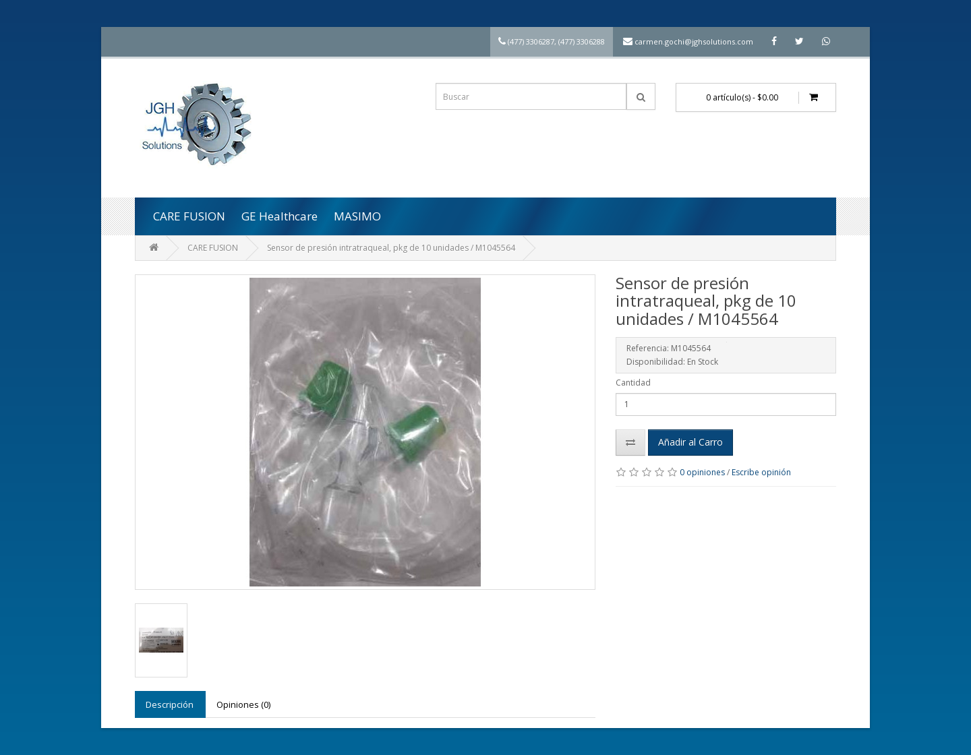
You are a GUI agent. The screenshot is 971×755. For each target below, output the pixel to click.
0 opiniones (702, 472)
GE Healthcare (279, 216)
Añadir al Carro (690, 441)
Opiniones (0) (243, 704)
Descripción (170, 704)
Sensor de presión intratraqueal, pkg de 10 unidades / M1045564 (391, 247)
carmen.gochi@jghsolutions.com (694, 41)
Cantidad (633, 382)
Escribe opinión (761, 472)
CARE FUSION (189, 216)
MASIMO (357, 216)
